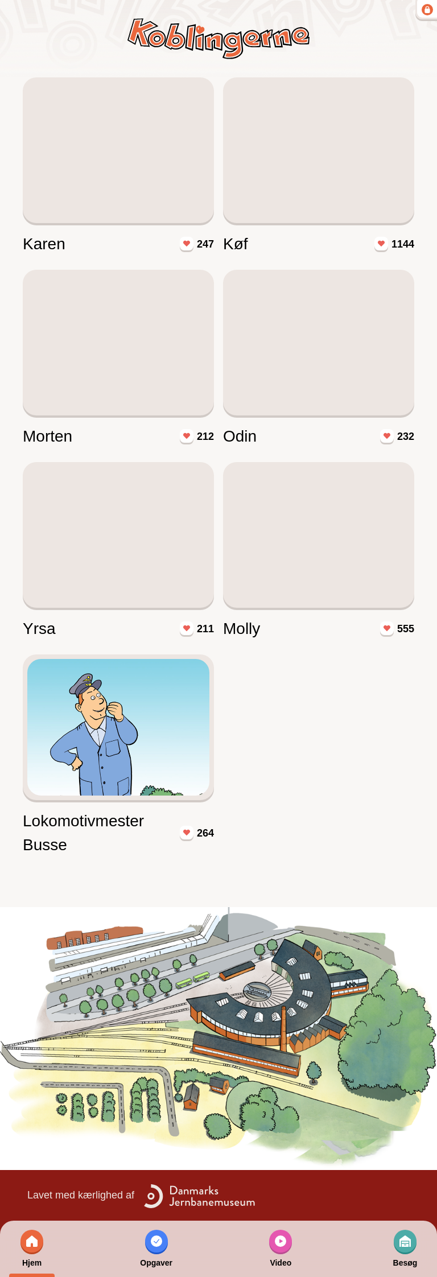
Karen (44, 244)
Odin (240, 436)
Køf (235, 244)
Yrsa (39, 628)
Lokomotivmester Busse (83, 833)
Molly (241, 628)
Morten (47, 436)
